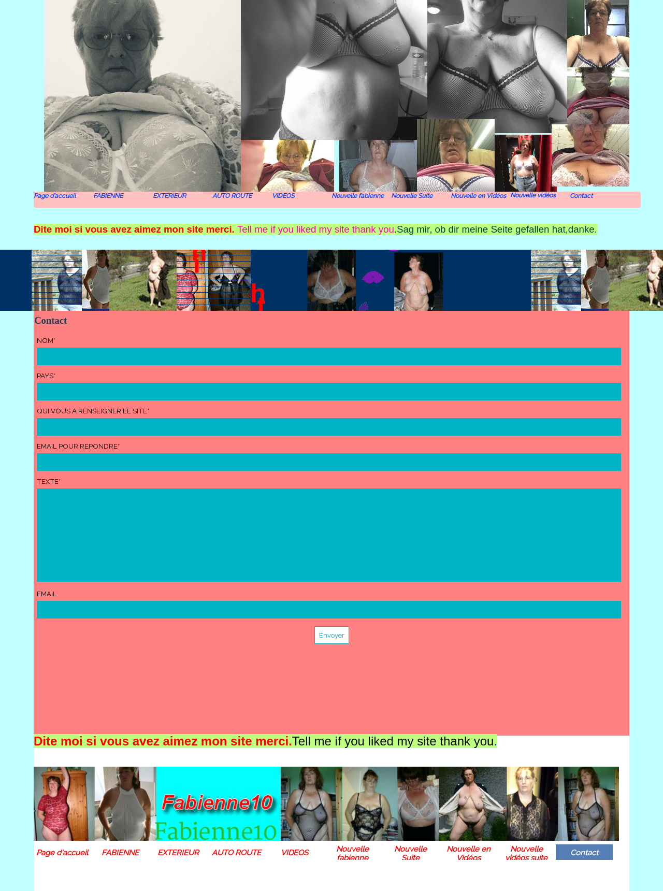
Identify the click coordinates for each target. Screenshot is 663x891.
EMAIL (47, 594)
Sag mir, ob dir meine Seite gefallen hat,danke (496, 229)
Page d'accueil (55, 195)
